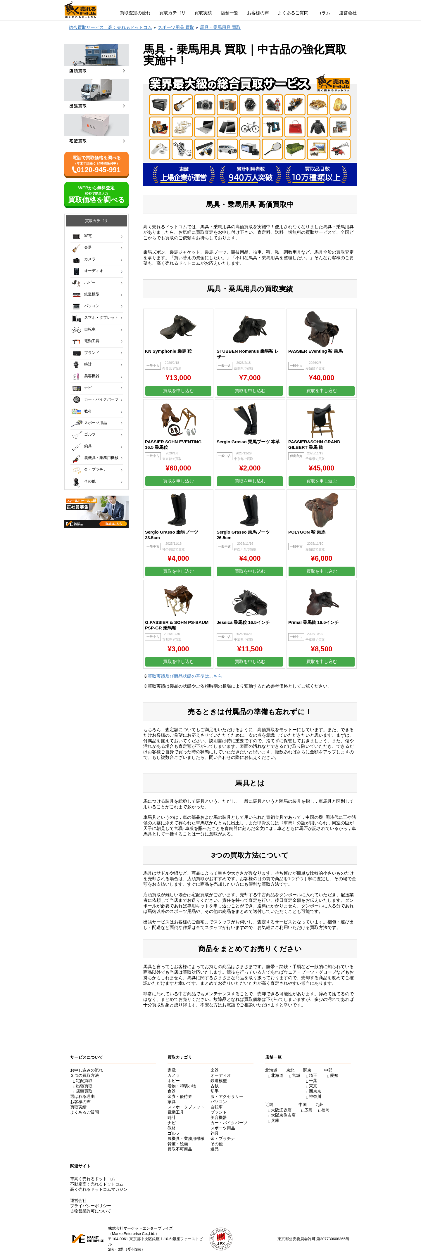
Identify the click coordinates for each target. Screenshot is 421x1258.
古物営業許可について (90, 1211)
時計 (88, 364)
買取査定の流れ (135, 12)
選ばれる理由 (82, 1096)
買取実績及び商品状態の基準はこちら (185, 676)
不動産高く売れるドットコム (96, 1184)
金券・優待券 (180, 1096)
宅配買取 (84, 1080)
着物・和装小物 (182, 1086)
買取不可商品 (180, 1149)
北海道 (277, 1075)
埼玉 (313, 1075)
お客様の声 (258, 12)
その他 (90, 481)
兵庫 (275, 1120)
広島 (308, 1110)
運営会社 (348, 12)
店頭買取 (84, 1091)
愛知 (334, 1075)
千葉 (313, 1080)
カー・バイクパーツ (101, 399)
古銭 (214, 1086)
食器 (172, 1091)
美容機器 (91, 376)
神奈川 (315, 1096)
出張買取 (84, 1086)
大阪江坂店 (281, 1110)
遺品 (214, 1149)
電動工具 (91, 341)
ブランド (91, 352)
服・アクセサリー (226, 1096)
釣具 (88, 446)
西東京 (315, 1091)
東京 (313, 1086)
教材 (88, 411)
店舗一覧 (229, 12)
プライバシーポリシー (90, 1205)
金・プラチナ (95, 469)
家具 (172, 1101)
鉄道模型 (91, 294)
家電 (88, 235)
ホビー (90, 282)
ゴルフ (90, 434)
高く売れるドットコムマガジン (98, 1189)
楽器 (88, 247)
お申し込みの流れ (86, 1070)
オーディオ (93, 271)
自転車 (90, 329)
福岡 (325, 1110)
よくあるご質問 (293, 12)
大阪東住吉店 (283, 1115)
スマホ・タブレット (101, 317)
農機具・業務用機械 (101, 458)
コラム (323, 12)
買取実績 (203, 12)
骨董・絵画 (178, 1143)
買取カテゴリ (172, 12)
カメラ (90, 259)
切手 (214, 1091)
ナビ (88, 387)
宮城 (296, 1075)
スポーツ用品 (95, 423)
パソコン (91, 306)
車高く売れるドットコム (92, 1178)
